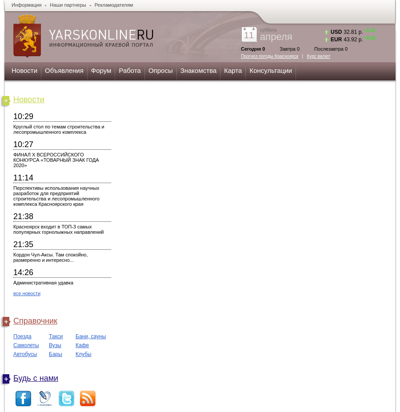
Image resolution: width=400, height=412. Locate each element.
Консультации (270, 70)
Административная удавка (43, 282)
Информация (26, 5)
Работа (130, 70)
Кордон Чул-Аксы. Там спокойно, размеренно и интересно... (50, 257)
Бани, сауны (91, 336)
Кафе (82, 345)
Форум (101, 70)
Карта (233, 70)
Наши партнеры (68, 5)
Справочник (35, 320)
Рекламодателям (114, 5)
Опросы (160, 70)
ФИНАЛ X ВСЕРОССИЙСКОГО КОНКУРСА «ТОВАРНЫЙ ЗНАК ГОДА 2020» (56, 160)
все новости (26, 293)
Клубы (84, 354)
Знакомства (198, 70)
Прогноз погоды (269, 56)
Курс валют (319, 56)
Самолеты (26, 345)
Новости (24, 70)
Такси (56, 336)
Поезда (22, 336)
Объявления (64, 70)
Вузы (55, 345)
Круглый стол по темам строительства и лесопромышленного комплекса (58, 129)
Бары (55, 354)
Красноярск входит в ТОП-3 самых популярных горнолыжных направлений (58, 229)
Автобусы (25, 354)
